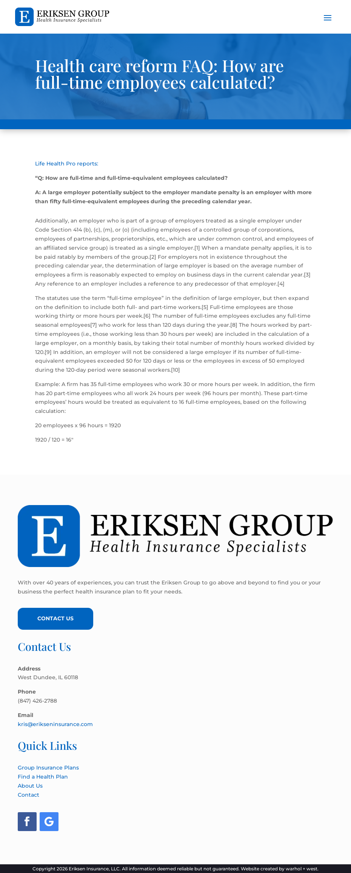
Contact (28, 794)
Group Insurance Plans (48, 767)
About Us (30, 785)
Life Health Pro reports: (66, 163)
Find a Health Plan (43, 776)
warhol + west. (302, 868)
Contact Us (55, 618)
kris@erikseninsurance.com (55, 724)
